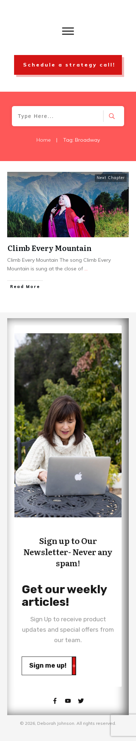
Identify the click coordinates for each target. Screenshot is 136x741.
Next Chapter (111, 177)
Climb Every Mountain (50, 247)
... (86, 268)
